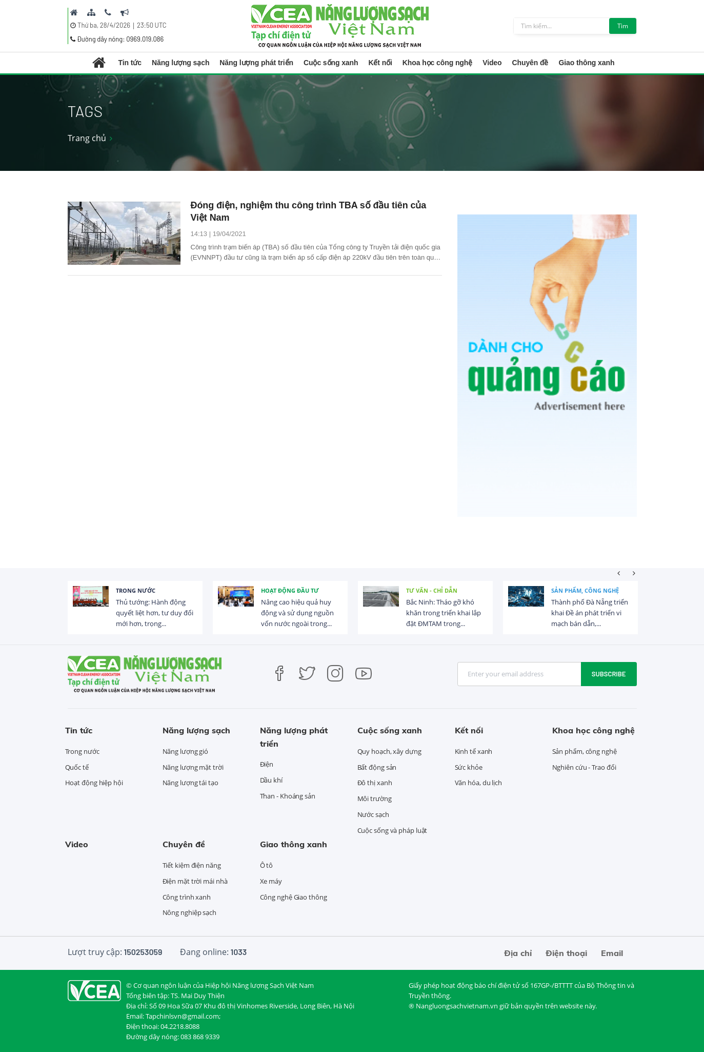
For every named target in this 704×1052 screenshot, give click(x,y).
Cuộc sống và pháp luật (392, 830)
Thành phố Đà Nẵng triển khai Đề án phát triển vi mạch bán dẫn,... (589, 612)
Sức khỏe (468, 767)
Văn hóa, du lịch (478, 782)
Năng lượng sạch (180, 63)
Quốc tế (77, 767)
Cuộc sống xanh (331, 63)
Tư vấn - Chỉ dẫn (431, 590)
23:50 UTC (152, 25)
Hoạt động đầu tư (290, 590)
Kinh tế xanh (474, 751)
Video (491, 63)
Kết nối (380, 63)
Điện (267, 764)
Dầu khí (271, 780)
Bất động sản (377, 767)
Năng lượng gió (186, 751)
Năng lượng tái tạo (190, 782)
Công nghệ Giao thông (293, 897)
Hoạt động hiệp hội (94, 782)
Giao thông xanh (586, 63)
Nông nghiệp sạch (189, 912)
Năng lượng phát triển (256, 63)
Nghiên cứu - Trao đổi (584, 767)
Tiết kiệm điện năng (192, 865)
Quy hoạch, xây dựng (389, 751)
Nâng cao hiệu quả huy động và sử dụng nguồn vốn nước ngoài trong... (297, 612)
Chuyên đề (530, 63)
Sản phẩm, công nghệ (585, 590)
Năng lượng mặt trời (193, 767)
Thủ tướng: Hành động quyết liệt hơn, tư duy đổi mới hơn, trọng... (154, 612)
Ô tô (266, 865)
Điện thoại (566, 953)
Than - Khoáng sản (287, 796)
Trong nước (135, 590)
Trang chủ (87, 138)
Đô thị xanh (374, 782)
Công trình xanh (187, 897)
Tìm (622, 26)
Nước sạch (373, 814)
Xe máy (271, 881)
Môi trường (374, 798)
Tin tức (130, 63)
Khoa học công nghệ (437, 63)
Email (612, 953)
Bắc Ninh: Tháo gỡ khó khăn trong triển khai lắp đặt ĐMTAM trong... (443, 612)
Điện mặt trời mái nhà (195, 881)
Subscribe (609, 674)
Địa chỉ (518, 953)
